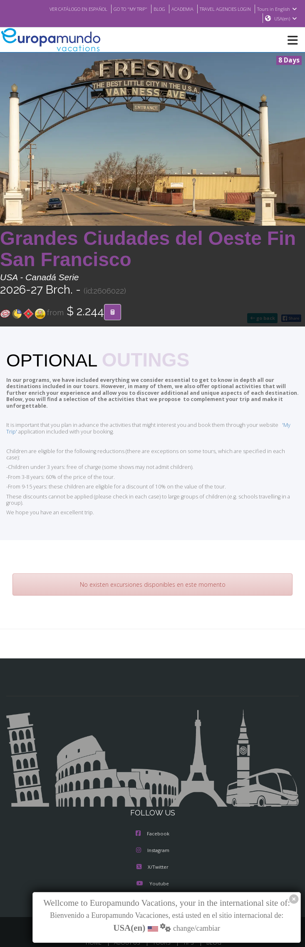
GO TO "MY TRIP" (120, 8)
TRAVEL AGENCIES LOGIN (222, 8)
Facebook (152, 814)
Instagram (152, 831)
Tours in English (278, 8)
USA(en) (286, 18)
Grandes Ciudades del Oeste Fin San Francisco (148, 249)
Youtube (152, 864)
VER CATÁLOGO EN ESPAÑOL (62, 8)
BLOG (151, 8)
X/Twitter (152, 848)
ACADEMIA (176, 8)
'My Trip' (279, 419)
